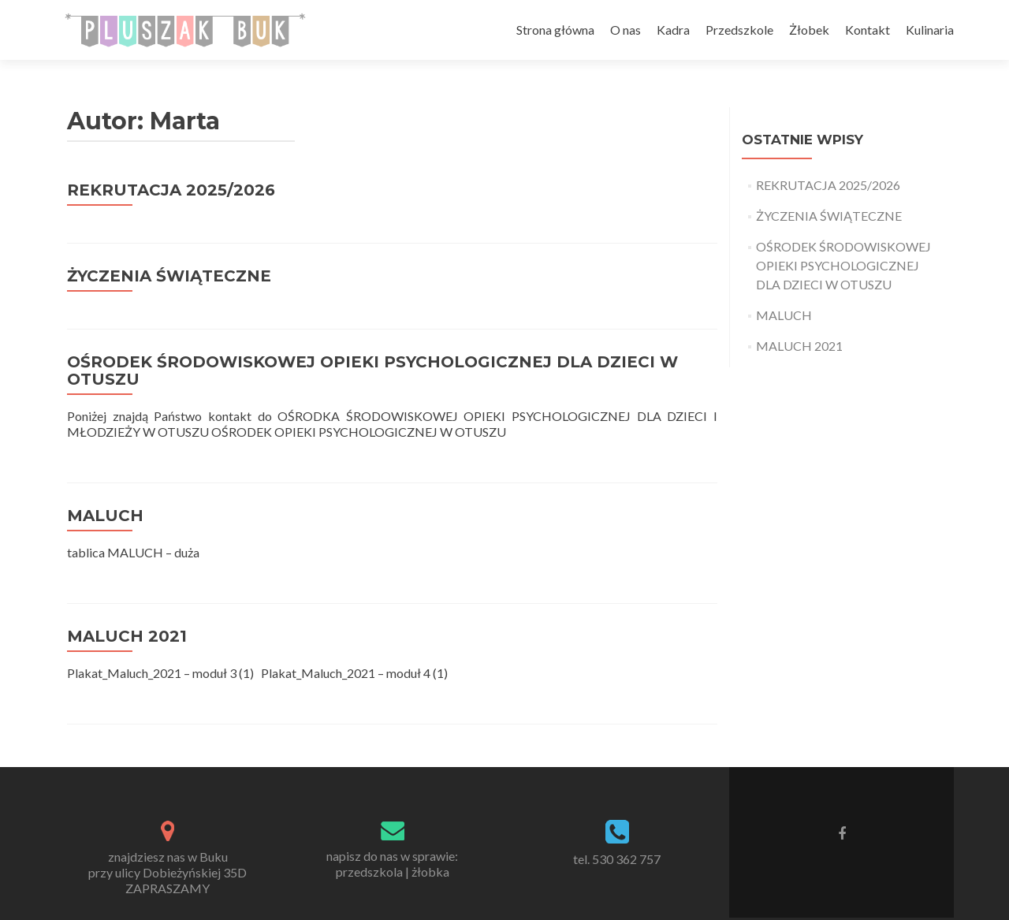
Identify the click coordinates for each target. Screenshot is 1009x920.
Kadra (673, 29)
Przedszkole (739, 29)
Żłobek (809, 29)
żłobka (430, 871)
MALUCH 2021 (127, 636)
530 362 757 (626, 858)
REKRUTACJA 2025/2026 (171, 190)
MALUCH (105, 515)
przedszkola (369, 871)
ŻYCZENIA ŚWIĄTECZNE (169, 275)
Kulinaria (930, 29)
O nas (625, 29)
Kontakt (867, 29)
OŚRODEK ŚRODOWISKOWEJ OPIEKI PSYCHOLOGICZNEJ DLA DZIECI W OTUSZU (372, 370)
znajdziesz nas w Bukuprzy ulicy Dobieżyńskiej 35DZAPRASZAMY (167, 872)
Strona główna (555, 29)
